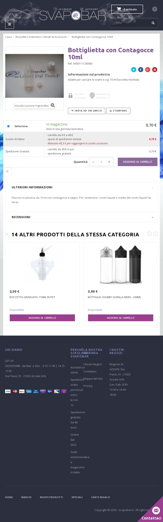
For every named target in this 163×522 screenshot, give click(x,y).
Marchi (26, 497)
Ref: (70, 63)
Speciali (77, 497)
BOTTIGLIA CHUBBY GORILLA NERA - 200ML (114, 297)
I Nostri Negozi (92, 364)
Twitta (133, 70)
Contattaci (89, 371)
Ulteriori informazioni (32, 187)
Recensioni (21, 217)
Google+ (147, 70)
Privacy (88, 386)
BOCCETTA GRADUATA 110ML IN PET (32, 297)
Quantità (80, 162)
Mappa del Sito (93, 378)
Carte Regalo (100, 497)
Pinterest (154, 70)
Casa (8, 37)
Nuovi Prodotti (51, 497)
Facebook (140, 70)
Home (9, 497)
